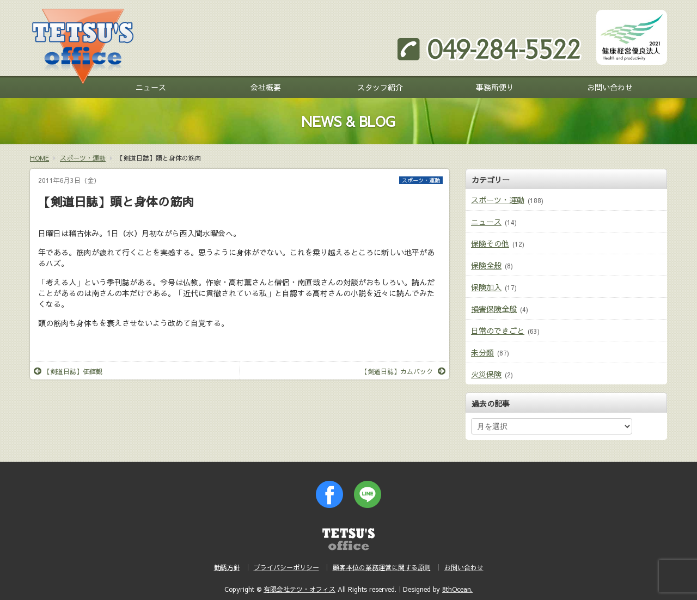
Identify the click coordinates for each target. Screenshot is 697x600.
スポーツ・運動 (421, 180)
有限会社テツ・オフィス (299, 589)
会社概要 (265, 87)
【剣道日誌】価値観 (68, 371)
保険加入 (486, 286)
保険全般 (486, 265)
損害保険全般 (494, 308)
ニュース (151, 87)
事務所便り (495, 87)
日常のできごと (497, 330)
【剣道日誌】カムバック (403, 371)
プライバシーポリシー (286, 567)
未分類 (482, 352)
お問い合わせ (610, 87)
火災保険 (486, 374)
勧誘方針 (227, 567)
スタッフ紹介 (380, 87)
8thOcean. (457, 589)
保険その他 (490, 243)
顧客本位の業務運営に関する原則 (382, 567)
